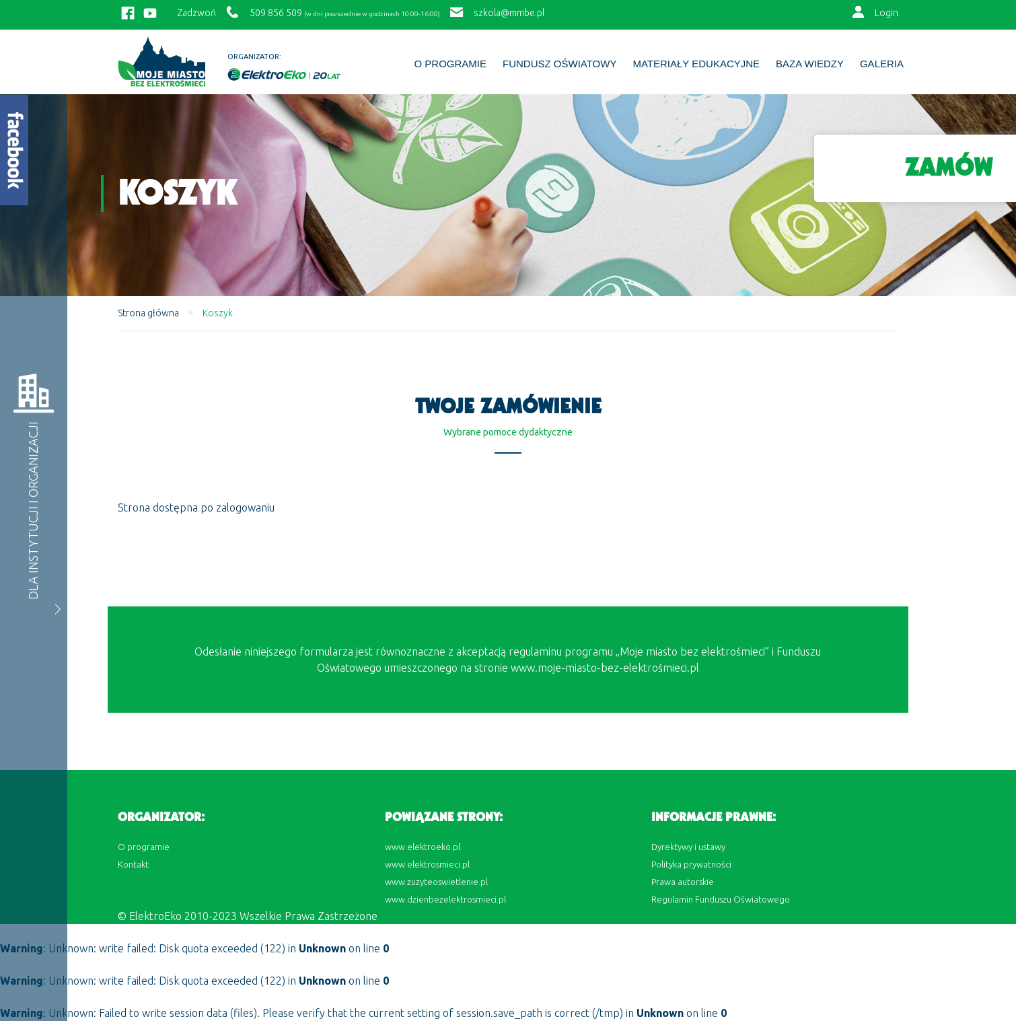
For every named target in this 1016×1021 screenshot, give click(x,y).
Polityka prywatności (691, 864)
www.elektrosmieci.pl (427, 864)
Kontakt (133, 864)
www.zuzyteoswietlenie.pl (436, 881)
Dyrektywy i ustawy (688, 846)
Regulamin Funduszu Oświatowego (720, 899)
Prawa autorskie (682, 881)
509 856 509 (276, 12)
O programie (450, 64)
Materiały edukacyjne (696, 64)
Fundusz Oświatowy (559, 64)
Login (886, 12)
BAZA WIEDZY (810, 64)
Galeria (882, 64)
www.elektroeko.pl (422, 846)
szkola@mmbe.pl (509, 12)
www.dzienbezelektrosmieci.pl (445, 899)
